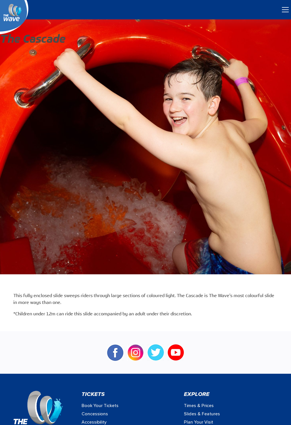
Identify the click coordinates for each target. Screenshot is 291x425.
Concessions (95, 414)
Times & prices (199, 405)
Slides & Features (202, 414)
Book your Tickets (100, 405)
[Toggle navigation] (285, 10)
